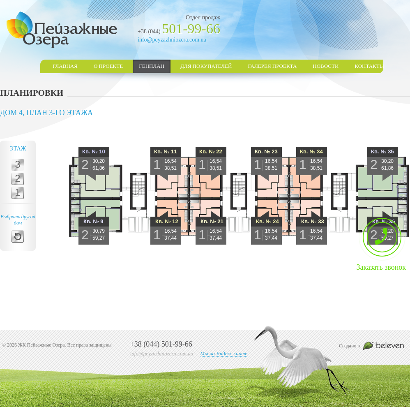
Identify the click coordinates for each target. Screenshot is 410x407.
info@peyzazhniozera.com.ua (172, 40)
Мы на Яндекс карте (223, 353)
